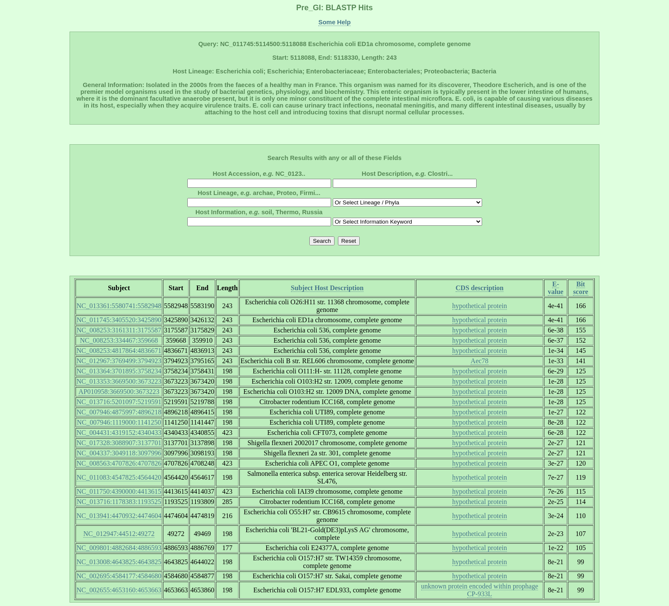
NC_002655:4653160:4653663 (118, 590)
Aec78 (480, 360)
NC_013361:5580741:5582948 (118, 305)
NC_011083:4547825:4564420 (118, 477)
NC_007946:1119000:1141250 (119, 422)
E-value (555, 287)
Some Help (334, 22)
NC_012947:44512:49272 (118, 533)
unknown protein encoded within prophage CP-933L (479, 590)
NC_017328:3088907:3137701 (118, 442)
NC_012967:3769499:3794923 (118, 360)
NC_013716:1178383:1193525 (119, 501)
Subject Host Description (327, 287)
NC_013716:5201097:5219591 (118, 401)
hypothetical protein (479, 305)
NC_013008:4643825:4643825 (118, 561)
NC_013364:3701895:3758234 (118, 371)
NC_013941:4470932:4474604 (118, 515)
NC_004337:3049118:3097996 (118, 453)
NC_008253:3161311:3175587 (118, 330)
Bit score (580, 287)
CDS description (479, 287)
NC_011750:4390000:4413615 (118, 491)
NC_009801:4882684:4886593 (118, 547)
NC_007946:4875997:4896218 (118, 412)
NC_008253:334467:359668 (119, 340)
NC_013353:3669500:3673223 (118, 381)
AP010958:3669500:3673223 (119, 391)
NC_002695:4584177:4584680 (118, 576)
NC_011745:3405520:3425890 (118, 319)
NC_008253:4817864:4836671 (118, 350)
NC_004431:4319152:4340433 (118, 432)
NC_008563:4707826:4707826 (118, 463)
